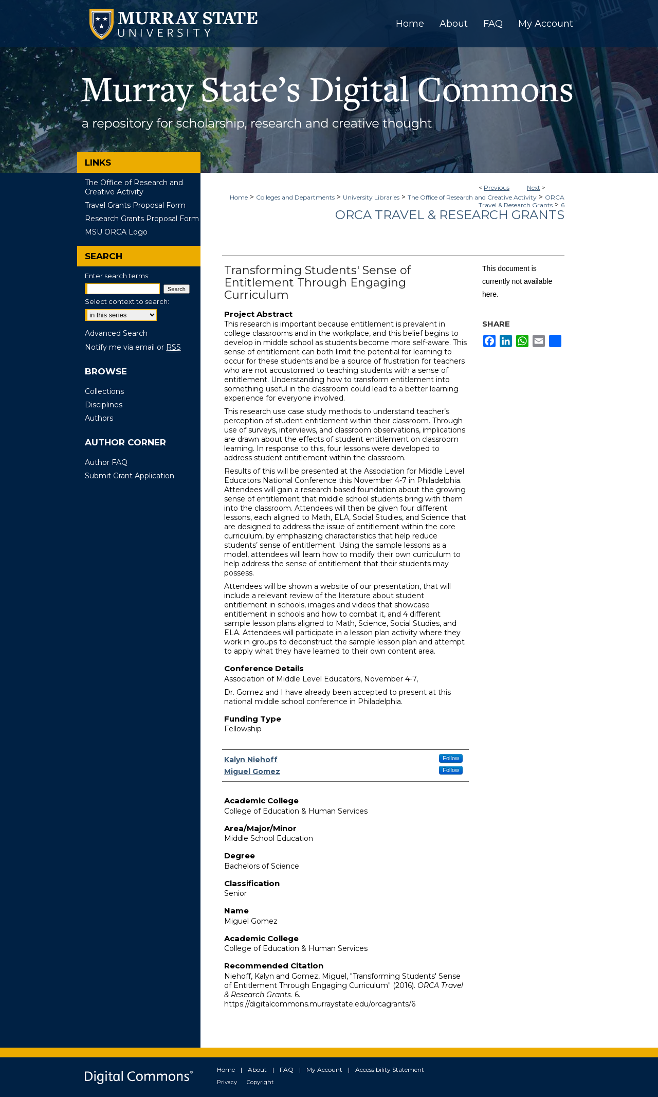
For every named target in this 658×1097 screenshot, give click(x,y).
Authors (99, 418)
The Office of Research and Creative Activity (472, 197)
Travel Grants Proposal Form (135, 205)
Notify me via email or (133, 347)
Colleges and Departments (295, 197)
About (257, 1069)
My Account (324, 1069)
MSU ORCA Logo (116, 232)
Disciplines (103, 404)
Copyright (260, 1082)
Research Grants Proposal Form (142, 218)
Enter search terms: (117, 276)
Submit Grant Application (129, 475)
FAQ (287, 1069)
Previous (496, 187)
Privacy (227, 1082)
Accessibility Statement (389, 1069)
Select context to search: (127, 301)
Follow (451, 758)
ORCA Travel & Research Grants (521, 201)
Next (533, 187)
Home (239, 197)
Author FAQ (106, 462)
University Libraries (371, 197)
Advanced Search (116, 333)
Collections (104, 391)
